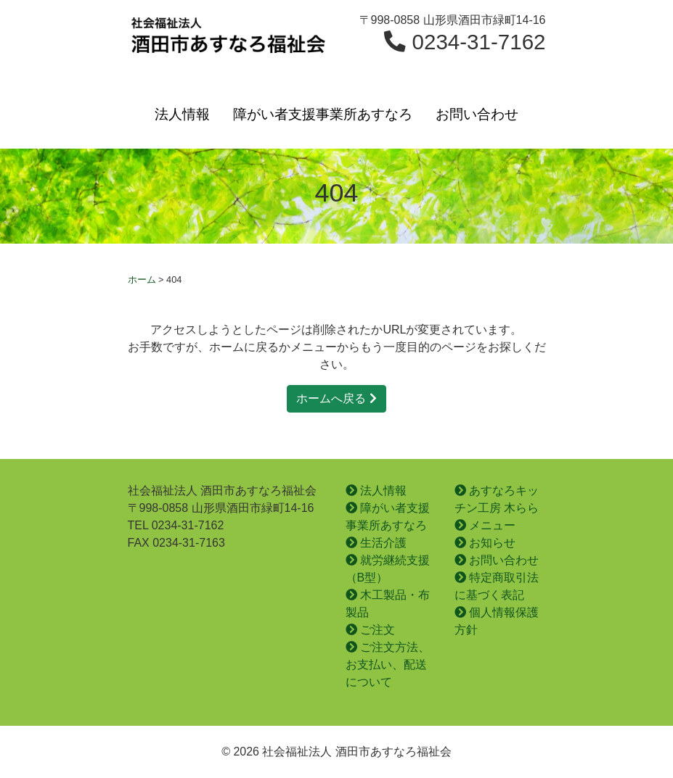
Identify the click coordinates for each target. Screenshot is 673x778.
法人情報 (182, 114)
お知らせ (484, 543)
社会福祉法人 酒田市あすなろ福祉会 (228, 41)
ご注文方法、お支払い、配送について (388, 664)
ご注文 (370, 630)
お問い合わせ (477, 114)
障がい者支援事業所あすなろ (322, 114)
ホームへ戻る (336, 398)
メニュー (484, 525)
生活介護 (376, 543)
